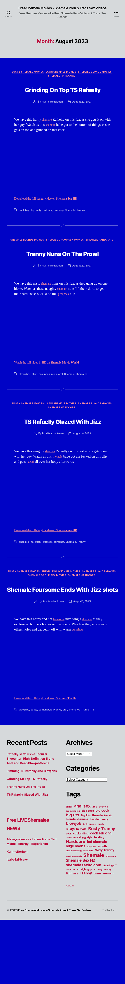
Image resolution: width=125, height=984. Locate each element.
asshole (103, 866)
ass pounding (73, 871)
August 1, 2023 (82, 661)
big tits (29, 228)
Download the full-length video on (51, 217)
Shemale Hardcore (62, 82)
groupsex (64, 325)
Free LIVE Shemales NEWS (32, 883)
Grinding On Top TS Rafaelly (62, 101)
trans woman (103, 933)
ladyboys (56, 769)
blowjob (73, 883)
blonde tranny (99, 879)
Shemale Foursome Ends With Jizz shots (62, 641)
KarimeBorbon (17, 911)
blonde (108, 875)
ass (94, 866)
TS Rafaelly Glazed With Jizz (62, 459)
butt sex (48, 228)
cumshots (78, 689)
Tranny (82, 228)
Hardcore (75, 901)
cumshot (59, 587)
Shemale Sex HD (80, 920)
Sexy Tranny (104, 910)
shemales (84, 405)
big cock (102, 870)
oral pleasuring (74, 910)
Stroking (98, 929)
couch (69, 897)
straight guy (84, 929)
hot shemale (97, 902)
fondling (99, 897)
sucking (107, 929)
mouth (102, 906)
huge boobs (75, 906)
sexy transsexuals (74, 916)
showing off (109, 925)
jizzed (30, 507)
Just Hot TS (70, 946)
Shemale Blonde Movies (99, 77)
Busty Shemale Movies (25, 77)
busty (38, 228)
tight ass (72, 933)
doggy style (85, 897)
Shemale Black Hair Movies (81, 617)
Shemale (71, 228)
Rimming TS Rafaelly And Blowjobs (32, 831)
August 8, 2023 (82, 479)
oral (62, 405)
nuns (55, 405)
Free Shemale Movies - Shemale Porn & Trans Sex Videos (62, 10)
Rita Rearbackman (51, 120)
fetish (34, 405)
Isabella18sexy (17, 919)
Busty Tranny (101, 888)
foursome (59, 679)
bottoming (89, 883)
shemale (47, 138)
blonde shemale (77, 879)
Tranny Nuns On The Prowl (62, 278)
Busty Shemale (76, 889)
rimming (59, 228)
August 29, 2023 (82, 120)
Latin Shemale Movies (61, 77)
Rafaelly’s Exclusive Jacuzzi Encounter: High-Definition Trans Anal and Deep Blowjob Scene (30, 818)
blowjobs (24, 405)
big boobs (88, 870)
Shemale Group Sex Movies (66, 259)
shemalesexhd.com (83, 925)
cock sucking (101, 893)
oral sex (88, 910)
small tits (70, 929)
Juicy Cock (91, 907)
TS (94, 769)
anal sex (82, 865)
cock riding (80, 893)
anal (21, 228)
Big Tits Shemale (92, 875)
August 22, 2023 (82, 297)
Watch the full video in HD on (52, 394)
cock (69, 893)
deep (75, 897)
